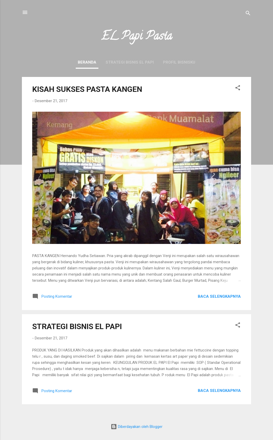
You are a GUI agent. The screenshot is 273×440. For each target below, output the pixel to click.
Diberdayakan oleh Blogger (137, 426)
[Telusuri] (248, 14)
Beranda (87, 62)
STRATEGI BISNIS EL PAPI (130, 62)
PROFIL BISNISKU (179, 62)
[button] (238, 89)
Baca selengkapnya (219, 296)
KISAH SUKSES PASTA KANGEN (87, 89)
